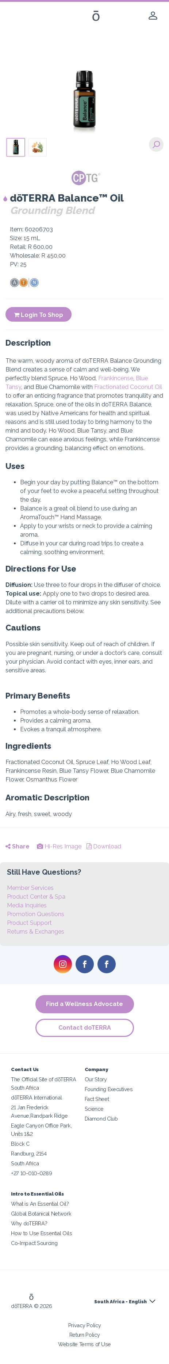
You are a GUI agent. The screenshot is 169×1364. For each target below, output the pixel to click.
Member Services (30, 887)
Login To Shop (38, 314)
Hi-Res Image (59, 846)
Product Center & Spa (36, 896)
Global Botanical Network (41, 1213)
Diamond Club (101, 1119)
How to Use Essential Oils (41, 1233)
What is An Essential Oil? (40, 1204)
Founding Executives (109, 1089)
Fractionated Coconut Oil (128, 386)
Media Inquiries (27, 905)
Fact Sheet (97, 1099)
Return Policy (84, 1335)
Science (94, 1109)
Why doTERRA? (29, 1223)
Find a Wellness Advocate (84, 1004)
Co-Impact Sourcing (34, 1243)
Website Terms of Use (84, 1344)
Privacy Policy (84, 1325)
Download (104, 846)
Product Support (29, 922)
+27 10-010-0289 (31, 1173)
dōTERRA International (36, 1097)
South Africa (25, 1163)
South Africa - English (120, 1301)
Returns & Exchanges (35, 931)
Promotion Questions (35, 914)
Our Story (96, 1079)
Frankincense (115, 378)
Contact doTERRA (84, 1027)
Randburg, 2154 (29, 1153)
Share (17, 846)
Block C (20, 1144)
